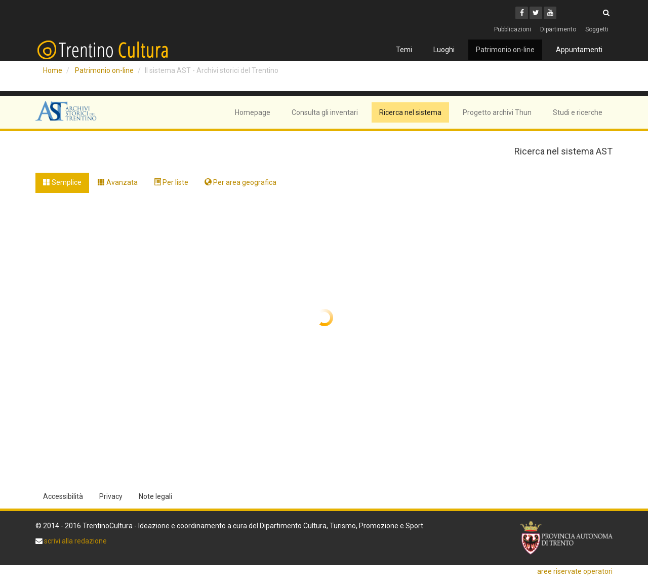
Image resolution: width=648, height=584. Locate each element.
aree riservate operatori (575, 571)
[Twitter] (536, 13)
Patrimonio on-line (505, 50)
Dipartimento (558, 29)
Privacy (111, 496)
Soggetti (597, 29)
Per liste (171, 182)
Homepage (252, 112)
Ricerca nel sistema (410, 112)
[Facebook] (521, 13)
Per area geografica (240, 182)
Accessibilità (63, 496)
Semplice (62, 182)
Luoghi (444, 50)
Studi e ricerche (577, 112)
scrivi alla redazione (75, 541)
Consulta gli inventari (325, 112)
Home (52, 70)
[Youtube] (550, 13)
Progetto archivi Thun (497, 112)
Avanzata (118, 182)
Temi (404, 50)
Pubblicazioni (512, 29)
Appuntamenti (579, 50)
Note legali (155, 496)
